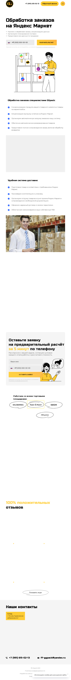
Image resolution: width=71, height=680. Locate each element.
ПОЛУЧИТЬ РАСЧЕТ (46, 42)
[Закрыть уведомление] (68, 674)
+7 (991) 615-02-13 (19, 657)
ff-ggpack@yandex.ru (53, 657)
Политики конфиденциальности (45, 47)
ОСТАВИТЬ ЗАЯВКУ (26, 378)
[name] (26, 365)
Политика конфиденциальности (35, 671)
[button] (50, 3)
